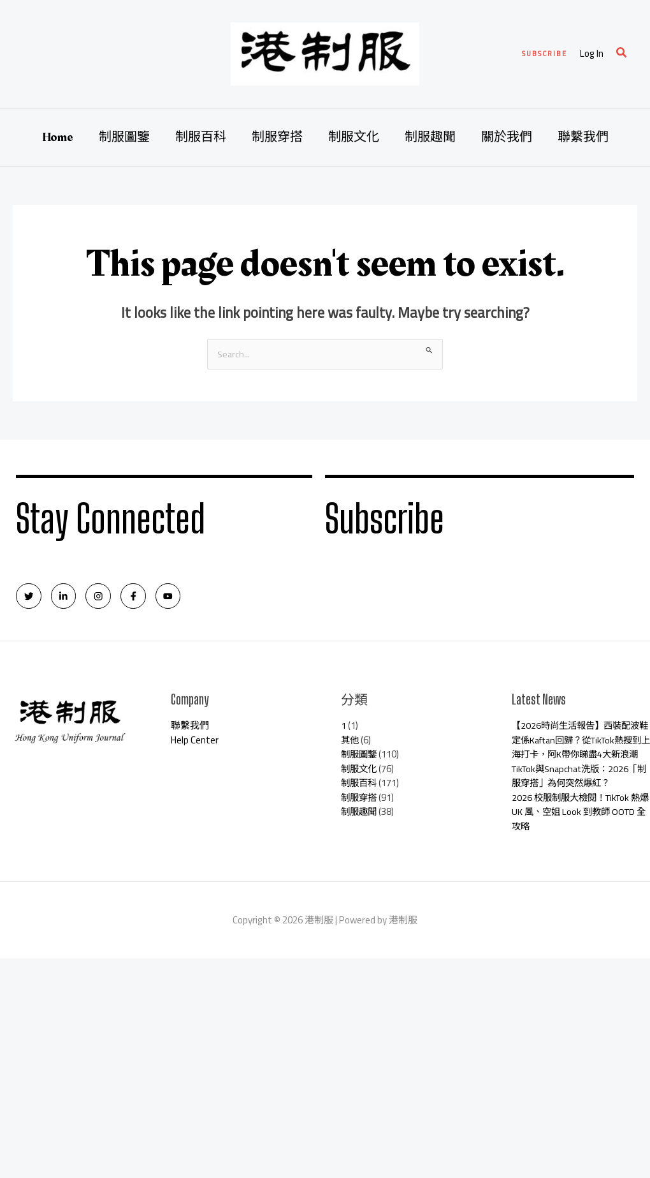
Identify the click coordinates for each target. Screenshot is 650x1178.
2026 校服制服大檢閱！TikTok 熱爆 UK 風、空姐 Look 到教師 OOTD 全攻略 (580, 829)
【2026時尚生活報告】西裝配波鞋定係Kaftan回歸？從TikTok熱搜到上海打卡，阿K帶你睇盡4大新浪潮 (579, 751)
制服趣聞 (430, 137)
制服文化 (353, 137)
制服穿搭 (277, 137)
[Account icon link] (591, 54)
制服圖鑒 (124, 137)
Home (57, 137)
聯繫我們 (583, 137)
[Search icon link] (622, 53)
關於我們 (506, 137)
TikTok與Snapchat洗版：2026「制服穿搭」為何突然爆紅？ (574, 793)
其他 (350, 743)
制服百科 (200, 137)
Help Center (195, 743)
